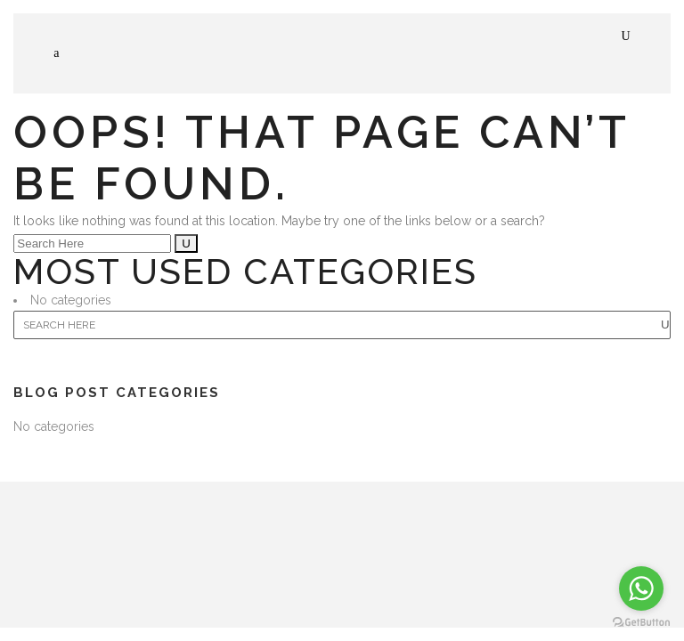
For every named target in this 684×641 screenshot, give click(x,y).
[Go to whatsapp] (641, 588)
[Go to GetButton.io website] (641, 623)
